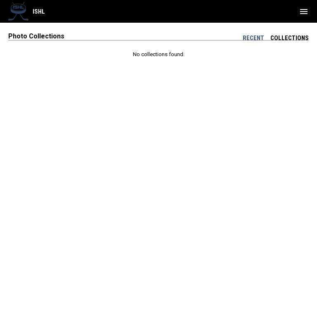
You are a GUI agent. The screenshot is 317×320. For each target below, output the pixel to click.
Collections (289, 38)
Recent (253, 38)
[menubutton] (304, 12)
